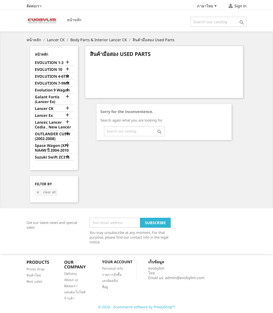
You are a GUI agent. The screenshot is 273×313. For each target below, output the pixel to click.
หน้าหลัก (74, 20)
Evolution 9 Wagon (52, 90)
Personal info (112, 268)
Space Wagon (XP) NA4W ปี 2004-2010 (52, 148)
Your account (117, 261)
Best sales (34, 281)
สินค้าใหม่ (34, 275)
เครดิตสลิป (110, 280)
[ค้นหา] (219, 22)
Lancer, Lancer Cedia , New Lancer (53, 125)
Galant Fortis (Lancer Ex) (47, 99)
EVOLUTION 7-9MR (52, 83)
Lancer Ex (44, 115)
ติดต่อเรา (34, 6)
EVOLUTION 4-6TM (52, 76)
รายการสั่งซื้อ (111, 274)
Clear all (46, 192)
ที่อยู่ (105, 287)
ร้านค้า (69, 298)
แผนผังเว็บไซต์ (74, 292)
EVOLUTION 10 (48, 69)
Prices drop (36, 269)
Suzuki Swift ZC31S (52, 157)
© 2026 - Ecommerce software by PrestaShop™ (136, 306)
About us (71, 279)
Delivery (70, 273)
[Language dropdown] (207, 6)
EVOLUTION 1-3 (49, 62)
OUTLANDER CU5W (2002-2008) (52, 136)
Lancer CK (44, 108)
